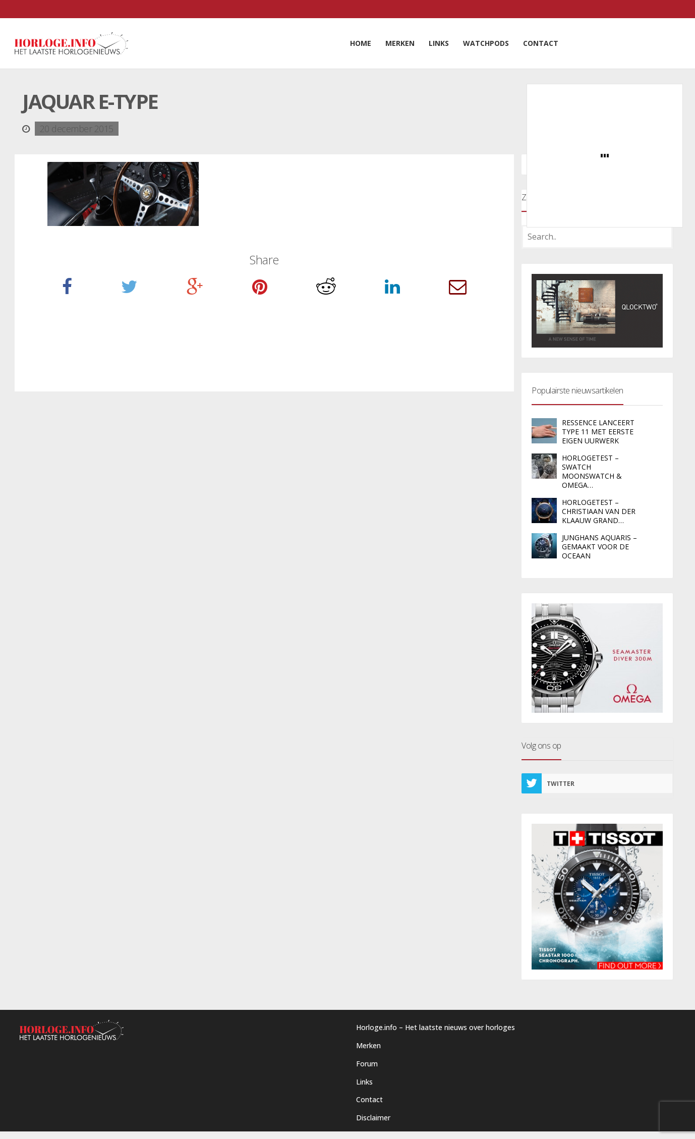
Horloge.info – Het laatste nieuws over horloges (435, 1027)
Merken (368, 1045)
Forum (367, 1063)
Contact (369, 1099)
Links (364, 1082)
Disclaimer (373, 1117)
